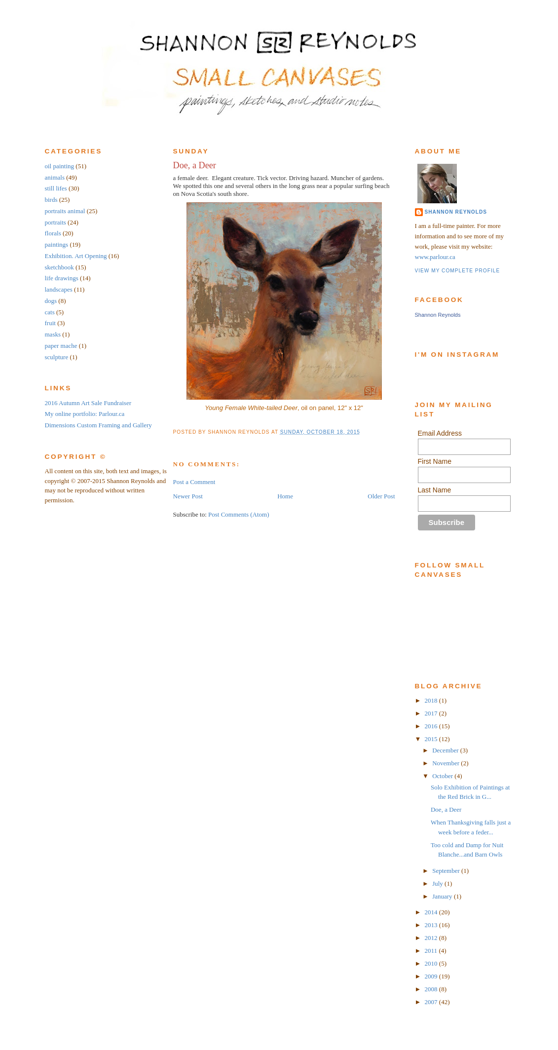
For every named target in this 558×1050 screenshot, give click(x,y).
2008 (432, 989)
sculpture (57, 357)
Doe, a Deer (194, 165)
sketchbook (59, 267)
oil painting (59, 166)
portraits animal (65, 211)
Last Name (434, 490)
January (443, 896)
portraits (55, 222)
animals (55, 177)
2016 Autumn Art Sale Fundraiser (88, 403)
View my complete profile (457, 270)
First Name (434, 461)
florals (53, 233)
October (443, 776)
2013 (432, 925)
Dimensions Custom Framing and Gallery (98, 425)
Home (285, 496)
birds (51, 199)
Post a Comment (194, 482)
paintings (57, 244)
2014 (432, 912)
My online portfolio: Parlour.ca (85, 413)
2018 (432, 700)
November (446, 763)
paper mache (61, 345)
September (446, 870)
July (438, 883)
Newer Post (188, 496)
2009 (432, 976)
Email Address (440, 433)
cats (50, 312)
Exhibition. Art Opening (76, 256)
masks (53, 334)
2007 (432, 1002)
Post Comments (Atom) (238, 514)
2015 (432, 739)
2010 (432, 963)
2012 (432, 937)
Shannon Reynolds (456, 212)
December (446, 750)
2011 (432, 950)
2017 (432, 713)
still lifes (56, 188)
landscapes (59, 289)
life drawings (61, 278)
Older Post (381, 496)
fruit (50, 323)
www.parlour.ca (435, 257)
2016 (432, 726)
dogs (51, 300)
